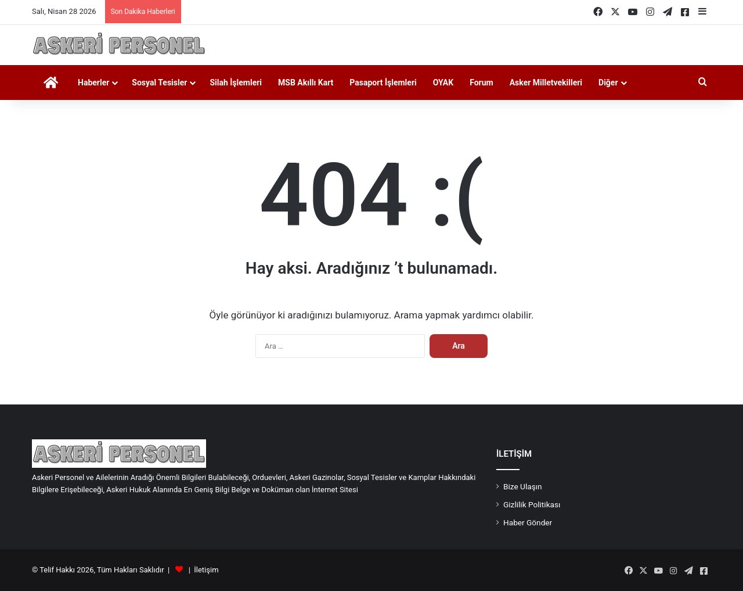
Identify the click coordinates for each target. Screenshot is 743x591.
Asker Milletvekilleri (546, 82)
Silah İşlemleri (236, 82)
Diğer (608, 82)
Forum (481, 82)
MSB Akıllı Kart (305, 82)
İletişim (206, 569)
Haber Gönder (527, 522)
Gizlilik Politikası (531, 504)
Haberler (93, 82)
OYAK (443, 82)
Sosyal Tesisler (159, 82)
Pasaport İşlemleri (382, 82)
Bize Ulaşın (522, 486)
